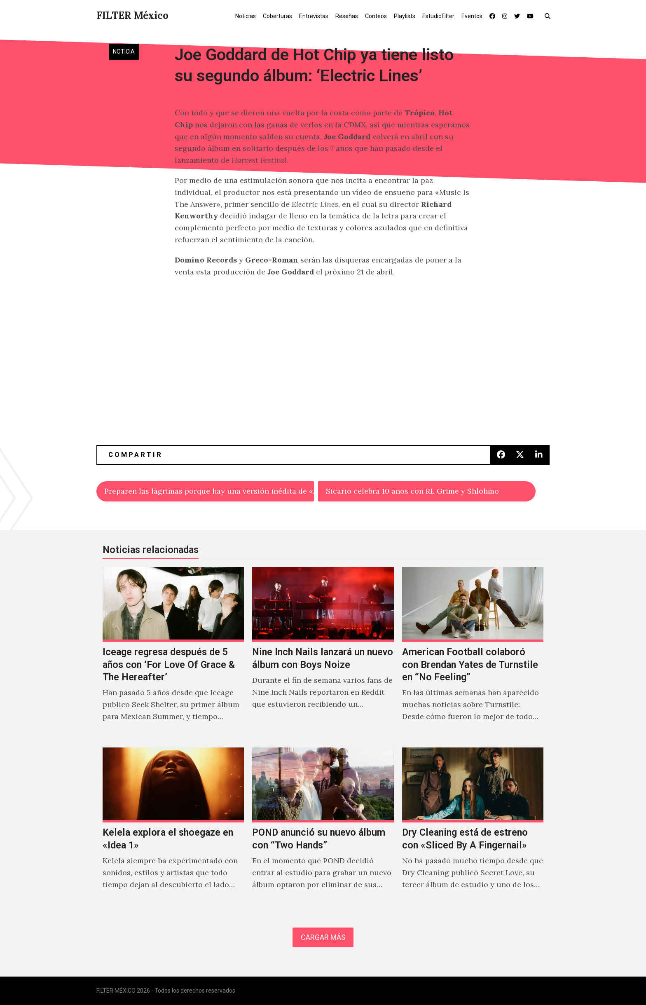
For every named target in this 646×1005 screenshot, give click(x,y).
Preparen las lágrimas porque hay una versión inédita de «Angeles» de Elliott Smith (209, 491)
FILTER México (132, 15)
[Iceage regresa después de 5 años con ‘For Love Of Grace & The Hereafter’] (173, 653)
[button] (549, 15)
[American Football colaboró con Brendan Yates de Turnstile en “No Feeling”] (472, 653)
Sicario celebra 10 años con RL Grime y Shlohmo (412, 491)
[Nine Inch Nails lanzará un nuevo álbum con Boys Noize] (322, 653)
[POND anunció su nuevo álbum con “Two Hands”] (322, 827)
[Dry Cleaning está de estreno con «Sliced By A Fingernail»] (472, 827)
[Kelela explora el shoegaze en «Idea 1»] (173, 827)
